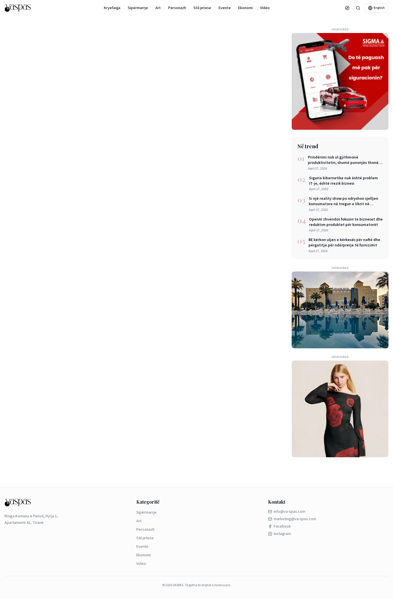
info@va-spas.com (286, 511)
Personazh (177, 8)
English (376, 7)
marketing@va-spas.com (292, 519)
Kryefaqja (112, 8)
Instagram (279, 534)
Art (158, 8)
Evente (225, 8)
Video (265, 8)
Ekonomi (245, 8)
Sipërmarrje (138, 8)
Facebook (279, 526)
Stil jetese (202, 8)
